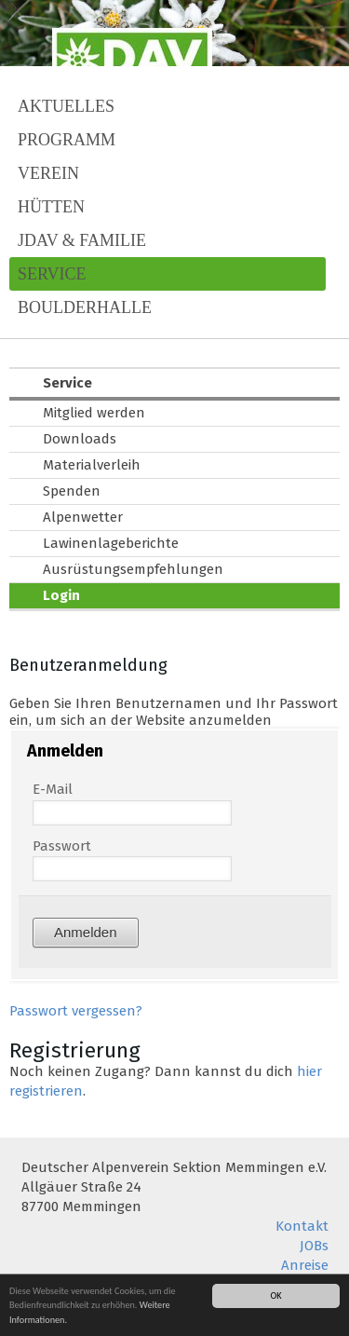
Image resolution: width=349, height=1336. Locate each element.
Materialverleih (92, 465)
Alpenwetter (83, 517)
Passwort (62, 846)
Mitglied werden (94, 412)
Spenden (72, 491)
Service (52, 274)
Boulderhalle (85, 307)
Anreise (305, 1265)
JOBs (314, 1245)
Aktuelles (66, 106)
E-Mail (53, 789)
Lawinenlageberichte (111, 543)
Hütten (51, 207)
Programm (66, 139)
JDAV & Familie (82, 240)
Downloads (79, 438)
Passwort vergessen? (75, 1010)
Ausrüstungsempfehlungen (133, 569)
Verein (48, 173)
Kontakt (302, 1226)
